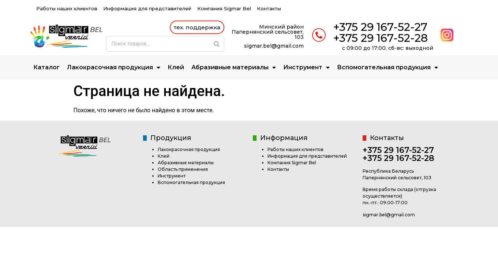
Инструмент (306, 67)
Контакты (269, 8)
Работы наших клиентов (66, 8)
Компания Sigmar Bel (224, 8)
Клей (176, 67)
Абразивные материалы (233, 67)
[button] (197, 27)
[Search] (216, 43)
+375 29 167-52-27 (380, 27)
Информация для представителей (147, 8)
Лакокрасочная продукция (113, 67)
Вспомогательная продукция (387, 67)
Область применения (183, 169)
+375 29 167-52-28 (380, 38)
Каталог (46, 67)
